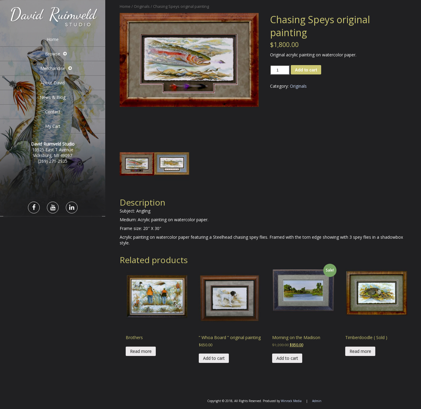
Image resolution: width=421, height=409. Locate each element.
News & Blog (53, 97)
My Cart (52, 126)
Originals (142, 6)
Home (53, 39)
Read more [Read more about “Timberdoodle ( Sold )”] (360, 351)
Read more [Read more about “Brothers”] (141, 351)
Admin (316, 401)
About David (53, 83)
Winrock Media (291, 401)
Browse (52, 54)
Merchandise (52, 68)
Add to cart (306, 70)
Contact (52, 112)
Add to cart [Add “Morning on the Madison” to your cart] (287, 358)
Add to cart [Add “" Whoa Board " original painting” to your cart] (214, 358)
